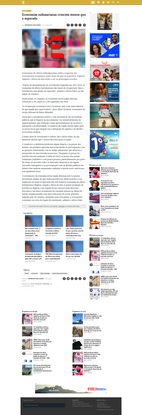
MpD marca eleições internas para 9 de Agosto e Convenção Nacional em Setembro (110, 170)
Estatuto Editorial (102, 405)
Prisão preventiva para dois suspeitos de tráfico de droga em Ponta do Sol (92, 329)
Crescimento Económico (59, 273)
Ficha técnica (101, 403)
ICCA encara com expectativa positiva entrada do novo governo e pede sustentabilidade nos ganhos (110, 184)
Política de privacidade (103, 407)
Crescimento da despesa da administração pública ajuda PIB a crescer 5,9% (33, 256)
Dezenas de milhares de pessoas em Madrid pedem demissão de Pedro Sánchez (110, 221)
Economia (24, 10)
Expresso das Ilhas (33, 25)
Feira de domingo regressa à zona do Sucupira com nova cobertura (110, 195)
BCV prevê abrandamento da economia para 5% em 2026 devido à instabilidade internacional (42, 368)
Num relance (101, 400)
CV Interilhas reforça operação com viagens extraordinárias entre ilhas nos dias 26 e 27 (108, 241)
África (26, 273)
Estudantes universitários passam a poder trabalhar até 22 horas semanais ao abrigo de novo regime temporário (92, 343)
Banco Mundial (45, 273)
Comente (61, 206)
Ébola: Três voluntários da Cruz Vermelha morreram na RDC (110, 208)
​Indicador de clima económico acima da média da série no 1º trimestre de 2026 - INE (109, 266)
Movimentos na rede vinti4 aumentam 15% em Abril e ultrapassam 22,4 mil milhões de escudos (109, 292)
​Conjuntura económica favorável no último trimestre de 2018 (53, 230)
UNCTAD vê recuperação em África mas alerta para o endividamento (53, 256)
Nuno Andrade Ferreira (39, 284)
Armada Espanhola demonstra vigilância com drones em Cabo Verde (93, 316)
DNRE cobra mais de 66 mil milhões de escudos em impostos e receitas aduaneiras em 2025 (110, 279)
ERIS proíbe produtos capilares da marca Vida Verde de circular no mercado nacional (109, 253)
